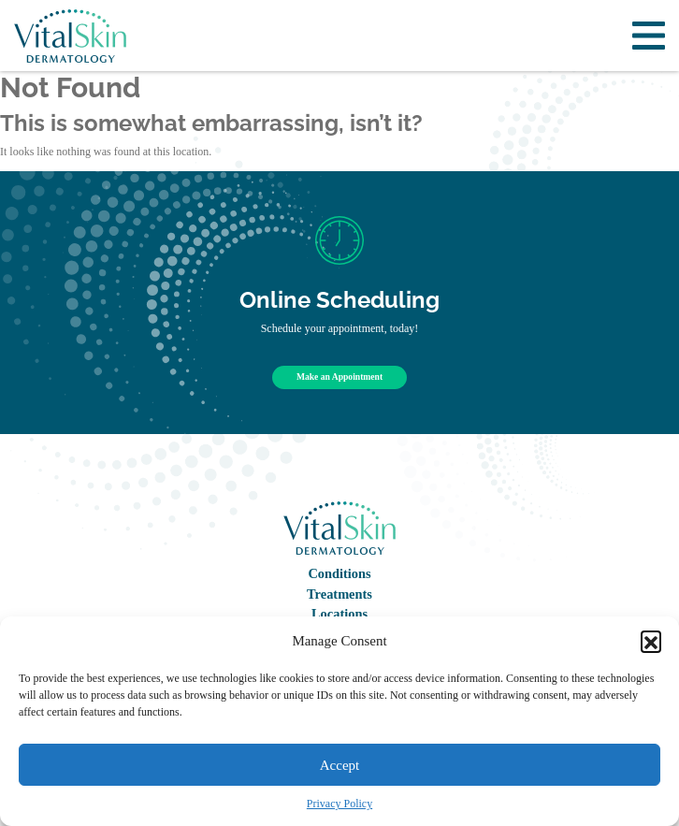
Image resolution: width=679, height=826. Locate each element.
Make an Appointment (339, 376)
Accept (339, 765)
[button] (651, 640)
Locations (339, 613)
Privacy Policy (339, 803)
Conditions (339, 573)
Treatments (339, 594)
